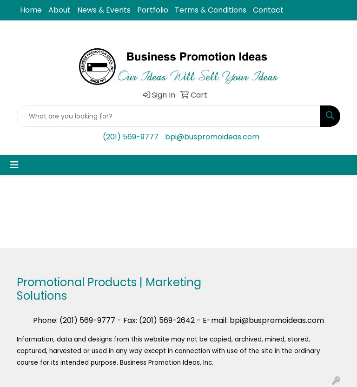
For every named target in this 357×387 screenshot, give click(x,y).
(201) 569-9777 (131, 136)
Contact (268, 10)
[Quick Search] (169, 116)
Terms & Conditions (210, 10)
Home (31, 10)
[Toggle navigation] (14, 164)
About (59, 10)
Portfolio (152, 10)
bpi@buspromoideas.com (212, 136)
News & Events (104, 10)
